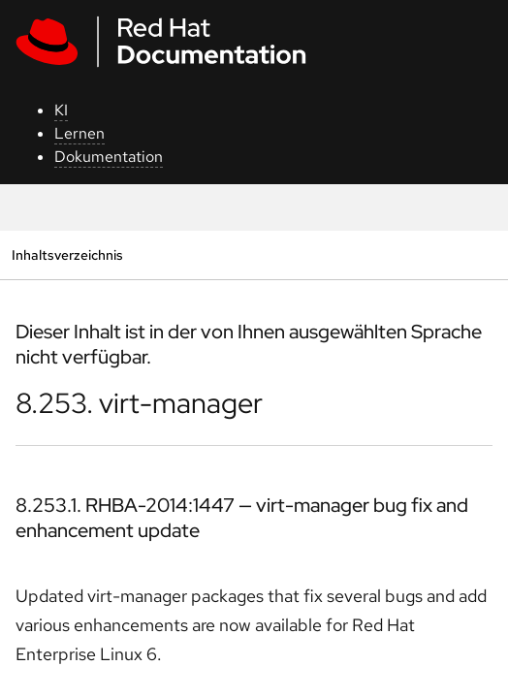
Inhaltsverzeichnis (67, 254)
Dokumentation (108, 156)
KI (61, 110)
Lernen (79, 133)
